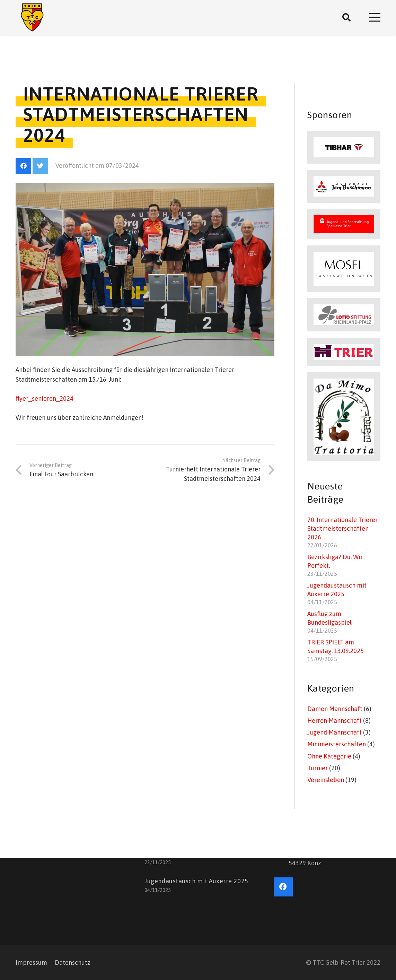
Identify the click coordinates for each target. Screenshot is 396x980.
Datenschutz (72, 962)
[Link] (32, 17)
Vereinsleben (325, 779)
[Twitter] (40, 166)
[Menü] (375, 17)
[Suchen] (346, 17)
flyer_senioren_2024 (44, 398)
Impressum (31, 962)
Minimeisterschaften (336, 744)
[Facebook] (23, 166)
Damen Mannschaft (334, 708)
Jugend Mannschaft (334, 732)
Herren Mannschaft (334, 720)
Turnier (317, 768)
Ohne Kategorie (329, 756)
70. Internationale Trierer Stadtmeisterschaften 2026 (342, 528)
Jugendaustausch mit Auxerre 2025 (196, 881)
